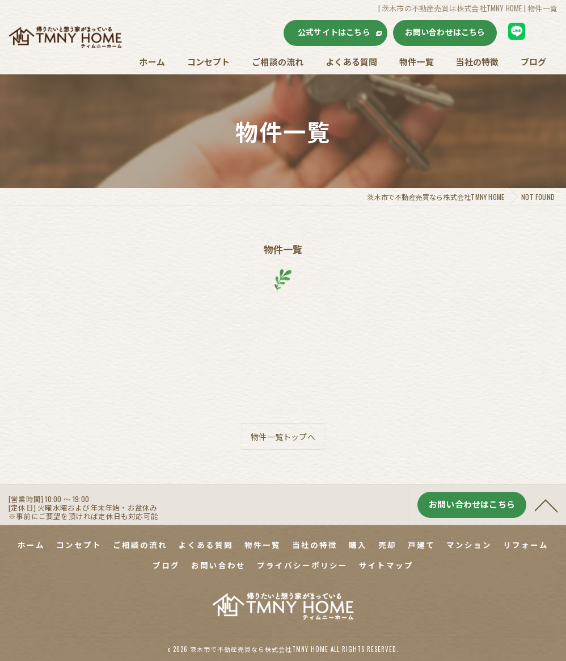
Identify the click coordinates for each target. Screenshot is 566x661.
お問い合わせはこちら (445, 31)
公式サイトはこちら (334, 31)
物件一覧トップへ (283, 436)
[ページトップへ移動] (546, 511)
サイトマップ (386, 565)
